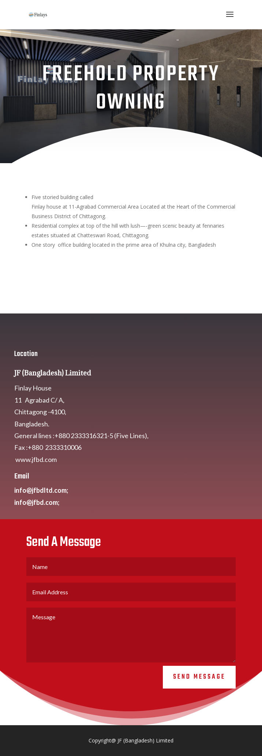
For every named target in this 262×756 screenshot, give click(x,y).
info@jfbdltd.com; (41, 518)
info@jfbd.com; (36, 530)
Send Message (199, 705)
